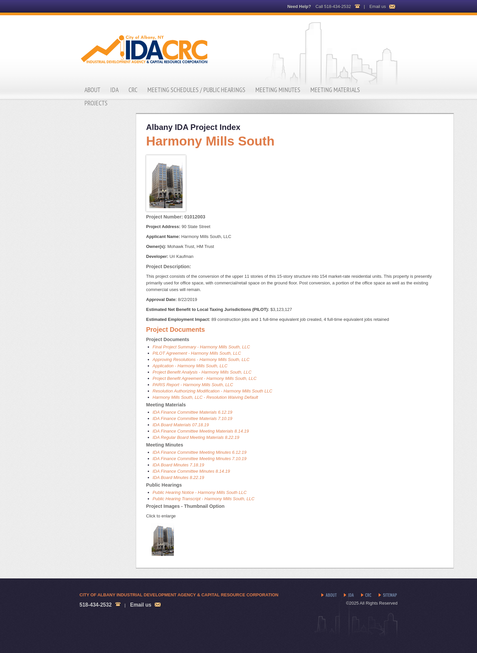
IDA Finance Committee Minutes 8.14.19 (191, 471)
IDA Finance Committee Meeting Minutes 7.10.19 (200, 458)
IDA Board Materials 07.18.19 (181, 424)
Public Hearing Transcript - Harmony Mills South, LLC (204, 498)
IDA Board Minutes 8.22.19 (178, 477)
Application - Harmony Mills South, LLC (190, 365)
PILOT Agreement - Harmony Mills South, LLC (197, 353)
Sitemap (388, 595)
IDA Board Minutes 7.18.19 (178, 464)
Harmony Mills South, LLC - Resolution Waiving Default (205, 397)
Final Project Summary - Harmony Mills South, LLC (201, 346)
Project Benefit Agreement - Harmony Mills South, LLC (205, 378)
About (92, 90)
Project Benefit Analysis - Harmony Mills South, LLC (202, 372)
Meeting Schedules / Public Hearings (196, 90)
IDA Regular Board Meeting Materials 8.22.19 (196, 437)
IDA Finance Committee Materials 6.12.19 (193, 412)
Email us (377, 6)
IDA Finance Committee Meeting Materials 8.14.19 (201, 431)
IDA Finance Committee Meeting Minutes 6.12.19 (200, 452)
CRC (133, 90)
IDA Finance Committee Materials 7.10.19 (193, 418)
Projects (96, 103)
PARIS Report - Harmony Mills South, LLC (193, 384)
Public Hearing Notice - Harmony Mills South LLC (200, 492)
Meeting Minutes (277, 90)
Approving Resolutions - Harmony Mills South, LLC (201, 359)
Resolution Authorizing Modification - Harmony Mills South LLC (213, 390)
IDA (114, 90)
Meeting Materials (335, 90)
